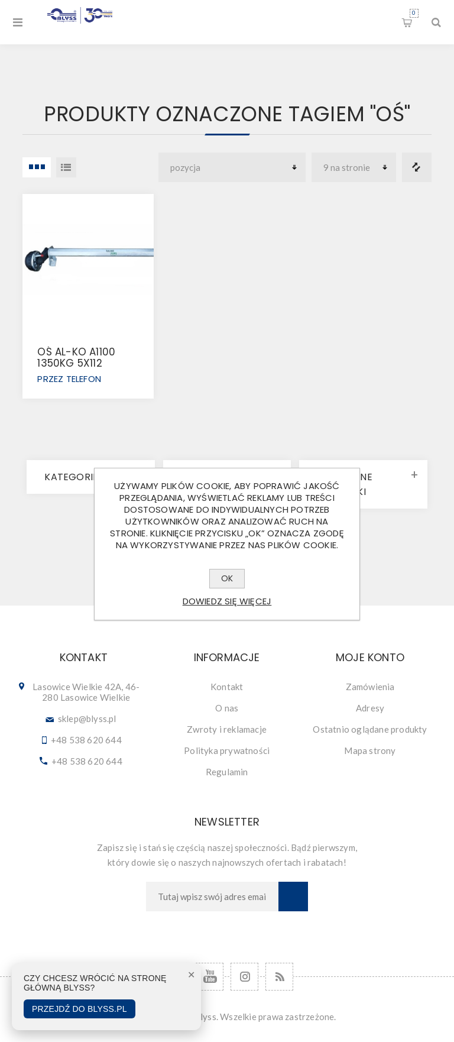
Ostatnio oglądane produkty (370, 729)
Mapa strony (369, 750)
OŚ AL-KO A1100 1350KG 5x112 (76, 357)
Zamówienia (370, 686)
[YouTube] (209, 977)
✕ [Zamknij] (191, 975)
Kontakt (226, 686)
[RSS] (279, 977)
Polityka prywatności (227, 750)
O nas (226, 708)
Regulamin (227, 771)
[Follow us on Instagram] (244, 977)
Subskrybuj (293, 896)
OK (227, 578)
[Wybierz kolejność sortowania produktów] (232, 167)
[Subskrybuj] (212, 896)
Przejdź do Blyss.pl (79, 1009)
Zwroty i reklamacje (227, 729)
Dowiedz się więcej (227, 601)
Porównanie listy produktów (417, 167)
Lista (66, 167)
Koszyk (414, 13)
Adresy (370, 708)
